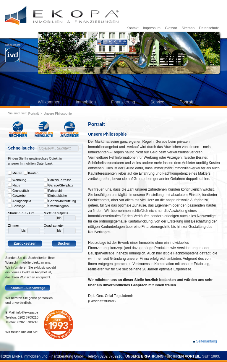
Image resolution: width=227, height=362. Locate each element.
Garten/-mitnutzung (60, 201)
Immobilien (86, 102)
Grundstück (18, 190)
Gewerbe (17, 195)
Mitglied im (12, 53)
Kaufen (31, 173)
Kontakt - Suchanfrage (28, 288)
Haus (14, 185)
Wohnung (17, 180)
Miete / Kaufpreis (56, 213)
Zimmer (13, 225)
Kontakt (133, 28)
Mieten (15, 173)
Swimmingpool (56, 206)
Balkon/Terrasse (58, 180)
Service (157, 102)
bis (24, 230)
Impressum (151, 28)
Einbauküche (55, 195)
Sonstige (16, 206)
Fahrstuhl (53, 190)
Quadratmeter (54, 225)
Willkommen (49, 102)
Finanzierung (123, 102)
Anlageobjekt (19, 201)
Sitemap (187, 28)
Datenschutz (209, 28)
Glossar (171, 28)
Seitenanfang (206, 341)
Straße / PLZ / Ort (21, 213)
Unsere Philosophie (58, 113)
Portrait (186, 102)
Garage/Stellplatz (58, 185)
